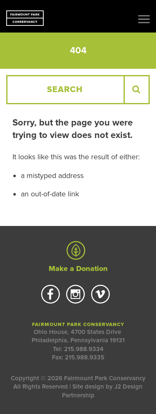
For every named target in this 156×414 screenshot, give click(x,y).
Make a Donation (78, 257)
